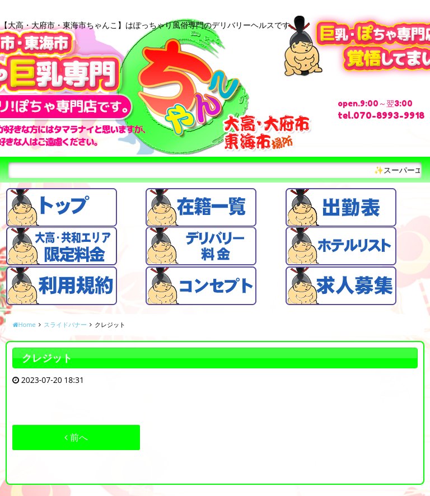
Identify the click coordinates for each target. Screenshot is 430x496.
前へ (76, 437)
